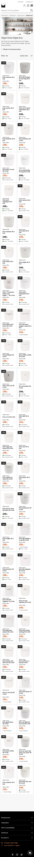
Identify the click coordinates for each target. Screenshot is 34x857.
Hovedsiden (4, 15)
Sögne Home (20, 15)
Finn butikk (20, 2)
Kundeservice (29, 2)
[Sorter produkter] (26, 55)
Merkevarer (13, 15)
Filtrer (4, 56)
